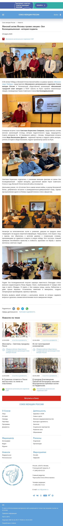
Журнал (4, 446)
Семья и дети (37, 416)
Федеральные (6, 455)
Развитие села (38, 429)
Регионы (37, 438)
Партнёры (5, 421)
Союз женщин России (29, 15)
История (5, 416)
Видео (4, 443)
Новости (6, 452)
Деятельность (39, 411)
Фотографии (6, 441)
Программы (6, 424)
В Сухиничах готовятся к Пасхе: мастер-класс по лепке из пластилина (15, 381)
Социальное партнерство (41, 427)
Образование (37, 432)
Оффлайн (36, 458)
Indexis (14, 523)
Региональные (7, 458)
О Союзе (6, 411)
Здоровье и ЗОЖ (38, 413)
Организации (37, 443)
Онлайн (35, 455)
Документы (5, 427)
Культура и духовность (27, 312)
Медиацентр (8, 438)
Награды (5, 419)
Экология (36, 424)
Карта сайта (6, 516)
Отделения (36, 441)
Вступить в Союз (31, 398)
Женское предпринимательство (43, 419)
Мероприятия (39, 452)
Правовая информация (9, 513)
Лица (3, 413)
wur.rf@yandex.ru (42, 489)
